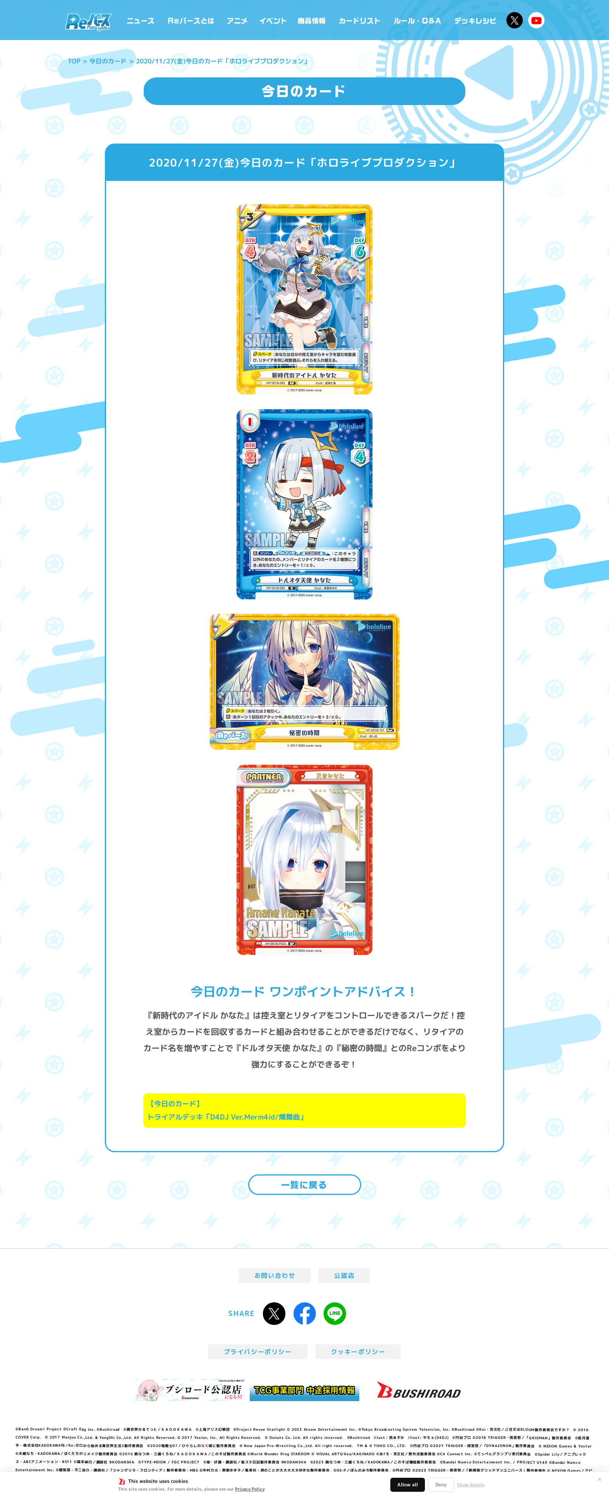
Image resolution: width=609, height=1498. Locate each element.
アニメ (237, 20)
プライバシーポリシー (258, 1351)
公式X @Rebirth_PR (514, 20)
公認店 (344, 1275)
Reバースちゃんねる (536, 20)
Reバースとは (191, 20)
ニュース (140, 20)
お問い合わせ (275, 1275)
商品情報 (312, 20)
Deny (441, 1484)
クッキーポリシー (358, 1351)
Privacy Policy (249, 1489)
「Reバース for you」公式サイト (88, 22)
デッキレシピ (475, 20)
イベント (273, 20)
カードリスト (360, 20)
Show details (471, 1485)
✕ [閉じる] (599, 1479)
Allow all (407, 1484)
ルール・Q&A (418, 20)
